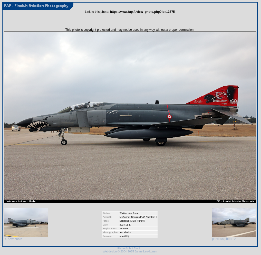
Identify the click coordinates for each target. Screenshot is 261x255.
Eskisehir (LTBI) (128, 221)
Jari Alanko (125, 232)
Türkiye (141, 221)
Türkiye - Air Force (129, 213)
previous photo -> (234, 237)
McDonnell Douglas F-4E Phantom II (138, 217)
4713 (126, 236)
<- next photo (26, 237)
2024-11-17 (125, 224)
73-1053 (124, 228)
